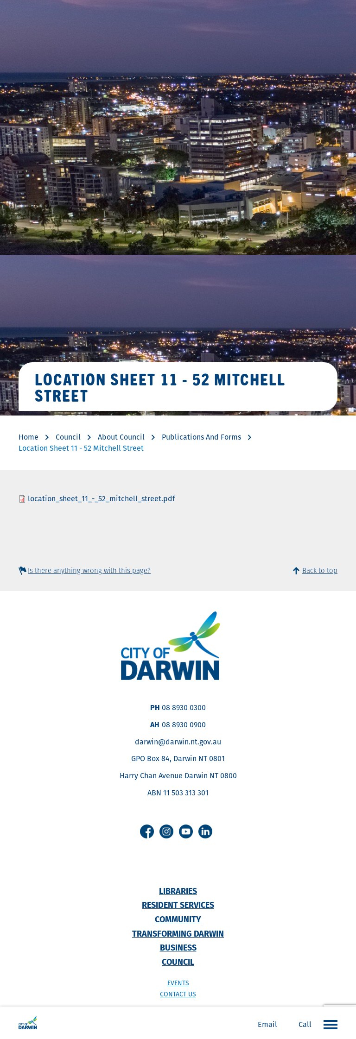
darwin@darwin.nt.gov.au (178, 742)
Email (267, 1024)
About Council (121, 437)
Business (178, 947)
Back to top (319, 570)
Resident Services (178, 905)
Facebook (147, 831)
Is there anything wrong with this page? (89, 570)
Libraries (178, 891)
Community (178, 919)
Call (305, 1024)
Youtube (186, 831)
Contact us (178, 994)
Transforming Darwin (178, 933)
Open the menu (328, 1024)
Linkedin (205, 831)
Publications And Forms (201, 437)
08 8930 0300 (184, 707)
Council (68, 437)
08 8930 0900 (184, 724)
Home (28, 437)
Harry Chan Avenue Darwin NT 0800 (178, 775)
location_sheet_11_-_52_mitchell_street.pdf (101, 498)
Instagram (166, 831)
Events (178, 983)
